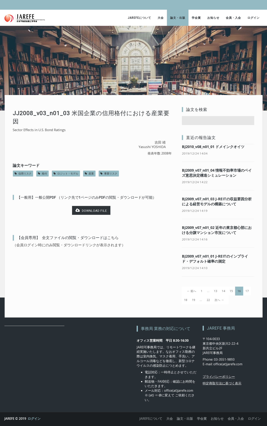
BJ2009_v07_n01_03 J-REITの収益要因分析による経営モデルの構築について (217, 201)
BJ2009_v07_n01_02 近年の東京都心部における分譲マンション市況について (217, 230)
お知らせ (213, 17)
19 (193, 300)
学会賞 (196, 17)
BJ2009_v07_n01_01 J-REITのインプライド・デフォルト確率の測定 (215, 259)
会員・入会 (233, 17)
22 (208, 300)
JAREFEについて (139, 17)
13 (215, 291)
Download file (91, 210)
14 (223, 291)
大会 (161, 17)
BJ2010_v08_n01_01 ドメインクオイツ (213, 146)
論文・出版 (177, 17)
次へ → (219, 300)
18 (185, 300)
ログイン (253, 17)
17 (247, 291)
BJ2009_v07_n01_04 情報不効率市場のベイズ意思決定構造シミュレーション (217, 173)
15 (231, 291)
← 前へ (191, 291)
